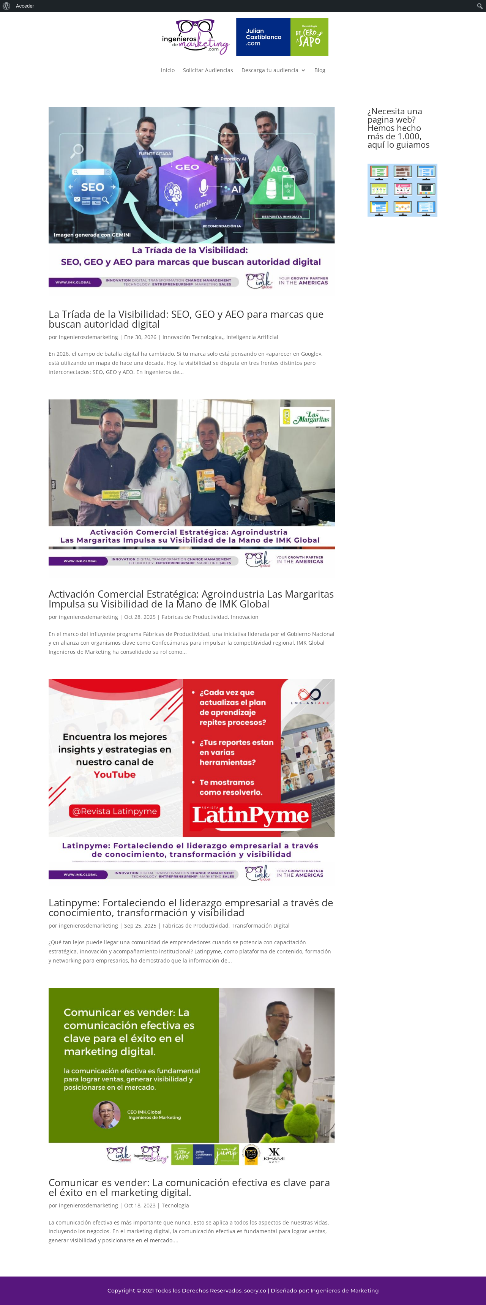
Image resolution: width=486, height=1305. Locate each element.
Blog (319, 70)
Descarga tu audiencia (269, 70)
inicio (168, 70)
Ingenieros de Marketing (345, 1290)
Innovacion (245, 616)
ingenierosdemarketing (88, 337)
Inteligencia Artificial (252, 337)
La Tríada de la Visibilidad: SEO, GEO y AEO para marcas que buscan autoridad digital (186, 319)
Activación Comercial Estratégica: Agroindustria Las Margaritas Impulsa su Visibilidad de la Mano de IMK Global (191, 599)
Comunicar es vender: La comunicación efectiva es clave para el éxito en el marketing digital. (189, 1187)
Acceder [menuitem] (25, 6)
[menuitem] (6, 6)
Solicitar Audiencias (208, 70)
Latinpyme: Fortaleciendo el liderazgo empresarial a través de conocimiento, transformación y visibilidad (191, 907)
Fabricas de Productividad (195, 616)
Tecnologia (175, 1205)
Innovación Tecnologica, (193, 337)
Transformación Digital (261, 925)
